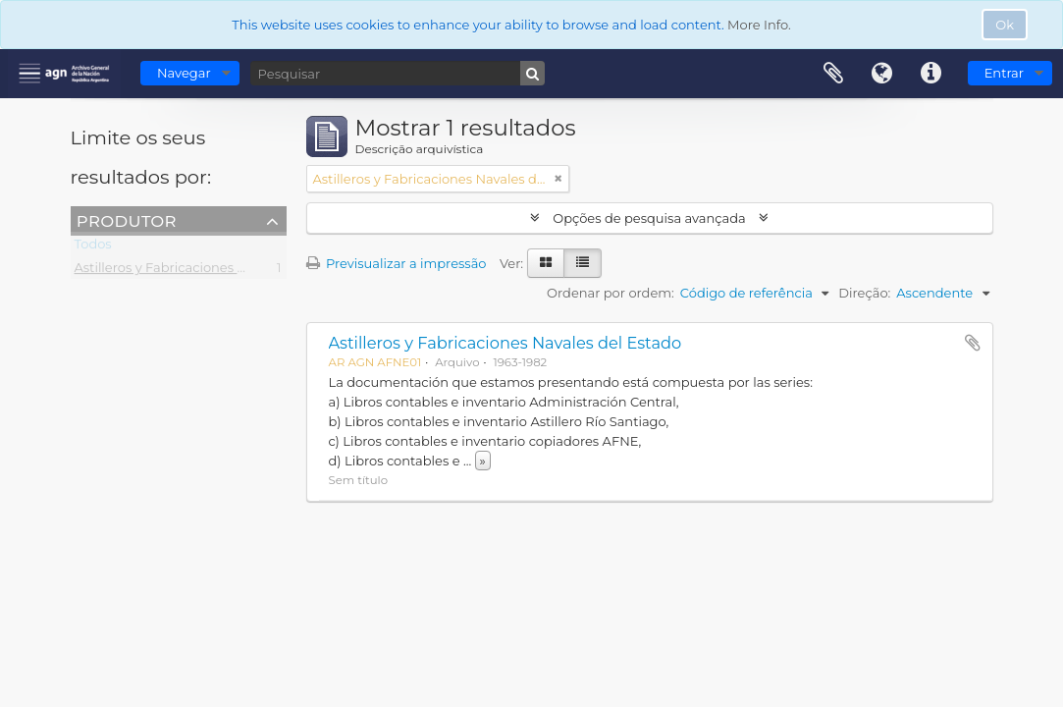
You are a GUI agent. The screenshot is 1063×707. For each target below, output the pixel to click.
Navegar (184, 73)
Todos (93, 247)
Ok (1004, 24)
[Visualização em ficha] (545, 263)
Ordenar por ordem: (610, 292)
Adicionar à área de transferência (973, 343)
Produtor (127, 220)
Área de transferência (833, 73)
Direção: (864, 292)
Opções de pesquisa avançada (649, 218)
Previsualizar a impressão (396, 263)
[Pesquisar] (397, 73)
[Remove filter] (558, 179)
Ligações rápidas (931, 73)
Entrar (1004, 73)
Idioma (882, 73)
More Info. (759, 24)
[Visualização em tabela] (582, 263)
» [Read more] (483, 460)
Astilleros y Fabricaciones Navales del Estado (216, 271)
